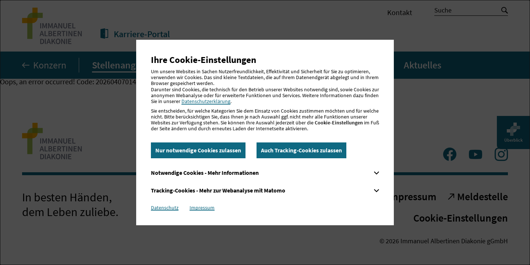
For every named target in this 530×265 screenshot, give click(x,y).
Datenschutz (165, 208)
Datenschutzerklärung (205, 101)
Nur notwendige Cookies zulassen (198, 150)
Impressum (202, 208)
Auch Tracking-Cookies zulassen (301, 150)
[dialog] (265, 132)
